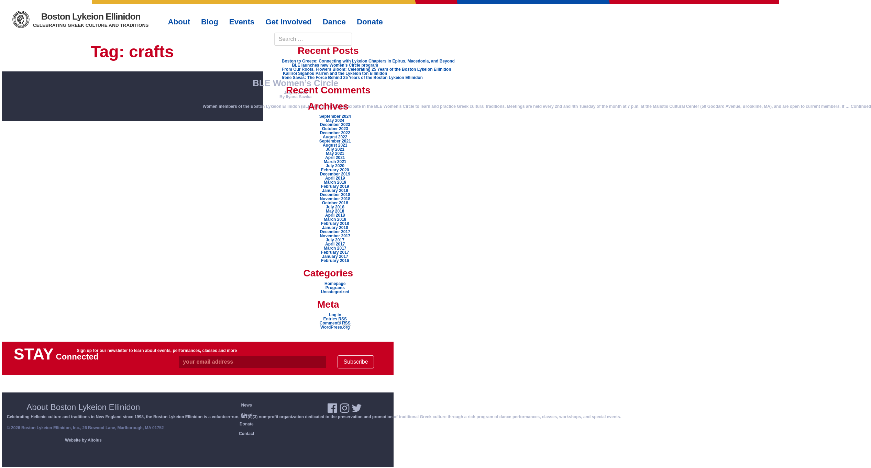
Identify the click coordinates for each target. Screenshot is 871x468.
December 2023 (335, 124)
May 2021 (335, 153)
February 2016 (335, 260)
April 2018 (335, 215)
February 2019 (335, 186)
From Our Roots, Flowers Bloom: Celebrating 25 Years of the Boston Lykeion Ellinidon (366, 69)
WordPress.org (335, 327)
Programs (335, 287)
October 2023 (335, 128)
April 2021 (335, 157)
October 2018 (335, 203)
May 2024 (335, 120)
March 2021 (335, 161)
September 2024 (335, 116)
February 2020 (335, 170)
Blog (209, 22)
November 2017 (335, 235)
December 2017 (335, 231)
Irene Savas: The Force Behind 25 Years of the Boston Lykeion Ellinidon (352, 77)
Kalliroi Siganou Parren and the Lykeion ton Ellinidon (335, 73)
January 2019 (335, 190)
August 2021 (335, 145)
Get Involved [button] (288, 22)
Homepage (334, 283)
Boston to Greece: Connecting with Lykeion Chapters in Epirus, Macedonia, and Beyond (368, 61)
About (247, 414)
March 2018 (335, 219)
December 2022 (335, 132)
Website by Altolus (83, 440)
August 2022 (335, 137)
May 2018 (335, 211)
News (246, 405)
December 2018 (335, 194)
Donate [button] (370, 22)
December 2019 (335, 174)
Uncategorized (335, 291)
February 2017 (335, 252)
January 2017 (335, 256)
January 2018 (335, 227)
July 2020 (335, 165)
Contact (246, 433)
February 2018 (335, 223)
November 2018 (335, 198)
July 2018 (335, 207)
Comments (335, 323)
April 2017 (335, 244)
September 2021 (335, 141)
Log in (335, 314)
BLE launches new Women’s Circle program (335, 65)
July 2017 (335, 240)
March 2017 (335, 248)
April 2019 (335, 178)
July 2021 (335, 149)
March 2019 (335, 182)
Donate (247, 424)
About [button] (179, 22)
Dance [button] (334, 22)
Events (241, 22)
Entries (335, 319)
